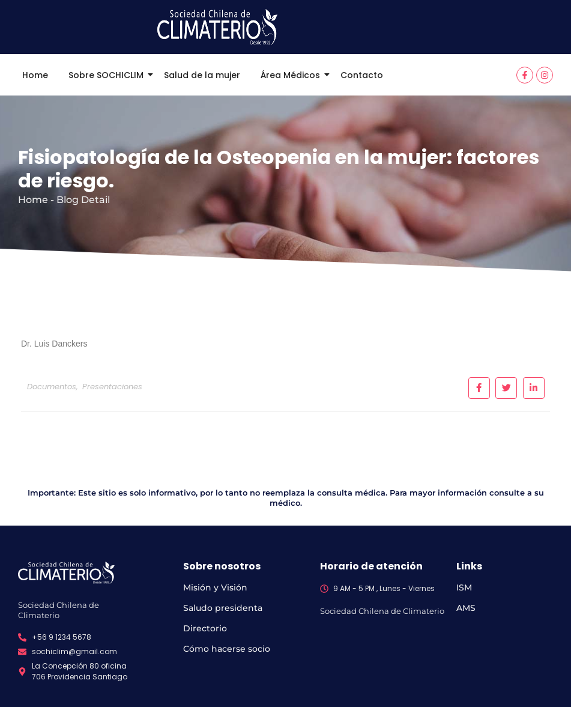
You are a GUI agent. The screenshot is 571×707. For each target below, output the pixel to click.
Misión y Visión (215, 587)
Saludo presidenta (222, 607)
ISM (464, 587)
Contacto (361, 75)
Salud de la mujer (202, 75)
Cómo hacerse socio (226, 648)
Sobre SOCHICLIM (108, 75)
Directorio (205, 628)
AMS (466, 607)
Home (35, 75)
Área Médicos (292, 75)
